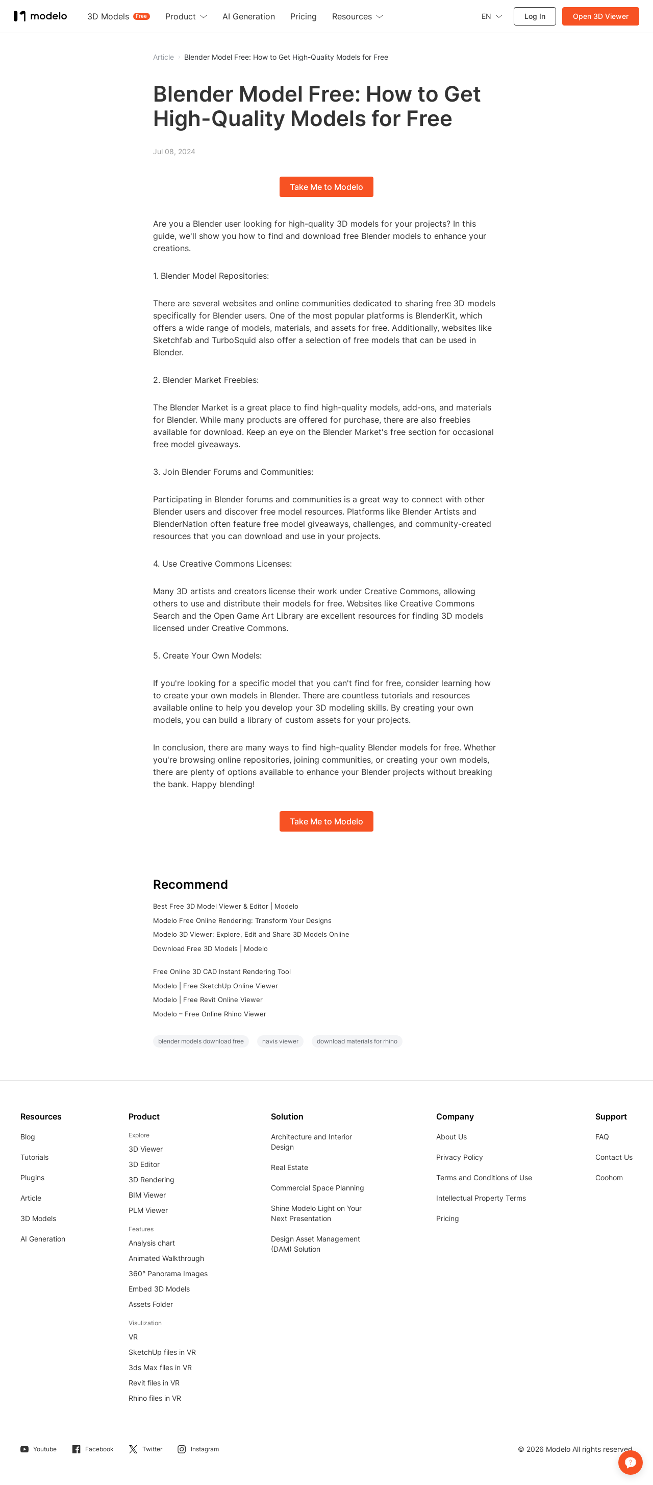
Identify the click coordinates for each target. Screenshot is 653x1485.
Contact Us (614, 1157)
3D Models (38, 1218)
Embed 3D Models (159, 1288)
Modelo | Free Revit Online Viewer (208, 999)
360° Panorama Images (168, 1273)
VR (133, 1336)
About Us (451, 1136)
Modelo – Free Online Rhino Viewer (209, 1014)
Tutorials (34, 1157)
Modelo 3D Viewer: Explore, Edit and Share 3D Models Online (251, 934)
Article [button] (163, 57)
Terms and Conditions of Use (484, 1177)
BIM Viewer (147, 1194)
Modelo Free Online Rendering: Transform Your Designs (242, 920)
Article (30, 1198)
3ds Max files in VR (160, 1367)
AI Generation (42, 1238)
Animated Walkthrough (166, 1258)
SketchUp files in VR (162, 1352)
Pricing (447, 1218)
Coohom (609, 1177)
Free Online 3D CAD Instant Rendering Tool (222, 971)
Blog (27, 1136)
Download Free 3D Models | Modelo (210, 948)
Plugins (32, 1177)
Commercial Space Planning (317, 1187)
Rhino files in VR (155, 1398)
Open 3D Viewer (599, 16)
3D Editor (144, 1164)
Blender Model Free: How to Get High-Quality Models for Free (286, 57)
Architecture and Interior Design (311, 1141)
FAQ (602, 1136)
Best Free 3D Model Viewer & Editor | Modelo (225, 906)
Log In (533, 16)
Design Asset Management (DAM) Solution (315, 1243)
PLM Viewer (148, 1210)
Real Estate (289, 1167)
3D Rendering (151, 1179)
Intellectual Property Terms (481, 1198)
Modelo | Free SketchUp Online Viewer (215, 986)
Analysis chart (152, 1242)
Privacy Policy (459, 1157)
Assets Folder (151, 1304)
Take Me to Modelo (326, 187)
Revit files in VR (154, 1382)
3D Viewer (146, 1149)
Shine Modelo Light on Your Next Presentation (316, 1213)
